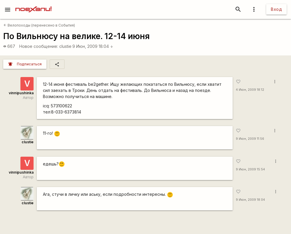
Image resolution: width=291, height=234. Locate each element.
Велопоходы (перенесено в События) (39, 25)
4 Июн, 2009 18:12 (250, 90)
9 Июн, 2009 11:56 (250, 139)
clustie (65, 46)
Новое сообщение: (38, 46)
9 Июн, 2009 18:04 (92, 46)
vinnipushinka (21, 93)
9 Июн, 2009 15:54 (250, 169)
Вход (276, 9)
